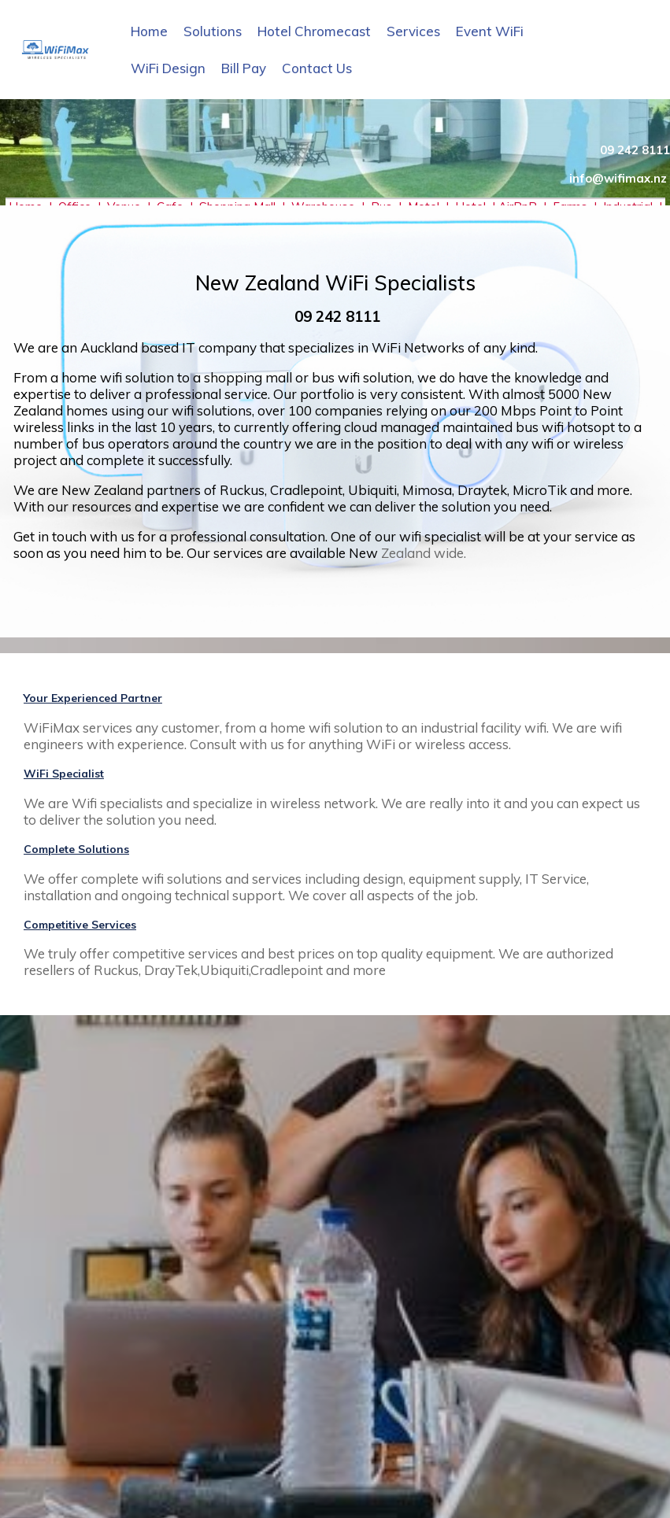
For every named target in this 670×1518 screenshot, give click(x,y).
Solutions (212, 31)
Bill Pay (243, 68)
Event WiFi (490, 31)
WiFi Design (168, 68)
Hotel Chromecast (314, 31)
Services (413, 31)
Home (149, 31)
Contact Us (317, 68)
